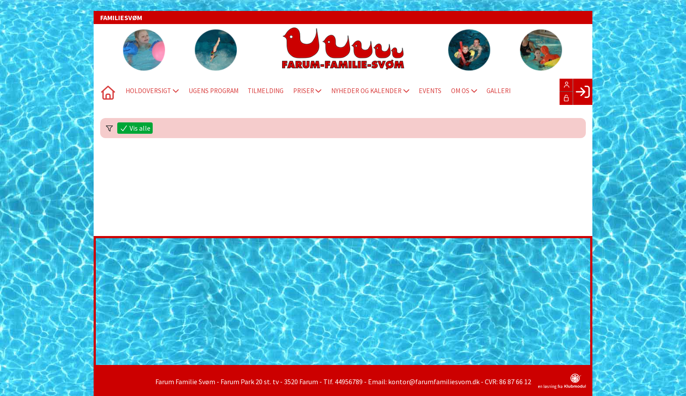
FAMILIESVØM (121, 17)
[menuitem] (107, 92)
